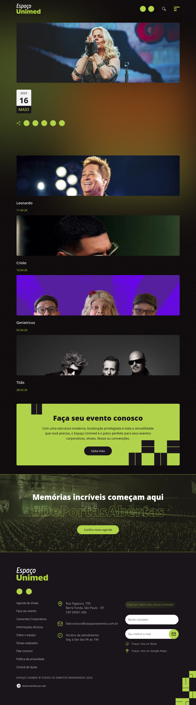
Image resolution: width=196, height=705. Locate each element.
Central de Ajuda (27, 667)
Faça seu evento (27, 611)
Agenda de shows (28, 603)
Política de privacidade (30, 659)
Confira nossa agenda (98, 530)
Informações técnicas (30, 627)
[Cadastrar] (174, 634)
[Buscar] (164, 10)
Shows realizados (27, 643)
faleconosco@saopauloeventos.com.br (92, 623)
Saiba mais (98, 451)
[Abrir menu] (177, 10)
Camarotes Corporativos (32, 619)
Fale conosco (25, 651)
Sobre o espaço (26, 635)
